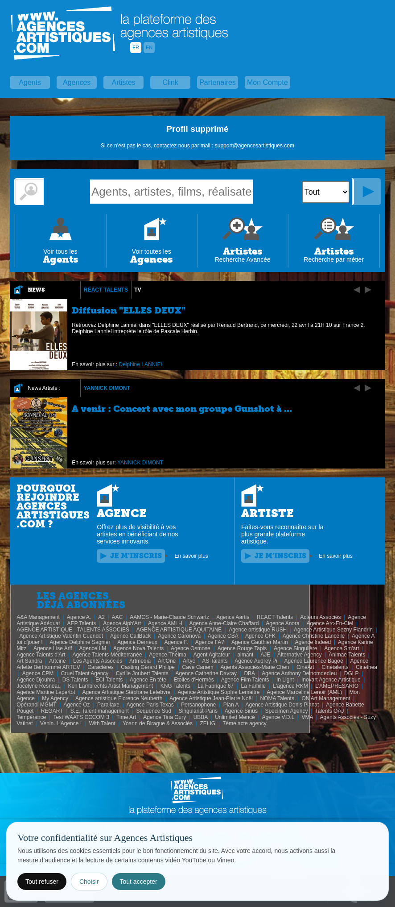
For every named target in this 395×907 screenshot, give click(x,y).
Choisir (89, 881)
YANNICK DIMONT (107, 388)
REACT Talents (106, 290)
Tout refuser (41, 881)
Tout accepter (138, 881)
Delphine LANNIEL (141, 364)
